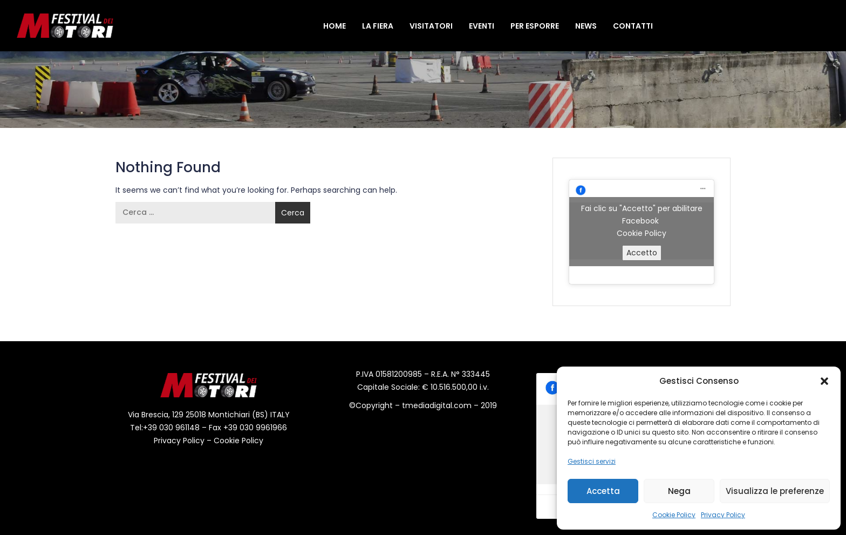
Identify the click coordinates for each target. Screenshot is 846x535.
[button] (824, 381)
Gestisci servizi (592, 461)
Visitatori (431, 26)
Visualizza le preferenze (775, 491)
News (586, 26)
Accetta (603, 491)
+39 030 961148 (171, 427)
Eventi (481, 26)
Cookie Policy (673, 514)
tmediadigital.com (438, 405)
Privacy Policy (723, 514)
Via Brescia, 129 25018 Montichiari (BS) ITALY (209, 414)
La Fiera (377, 26)
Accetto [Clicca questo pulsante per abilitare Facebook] (641, 252)
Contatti (633, 26)
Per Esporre (534, 26)
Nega (679, 491)
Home (334, 26)
